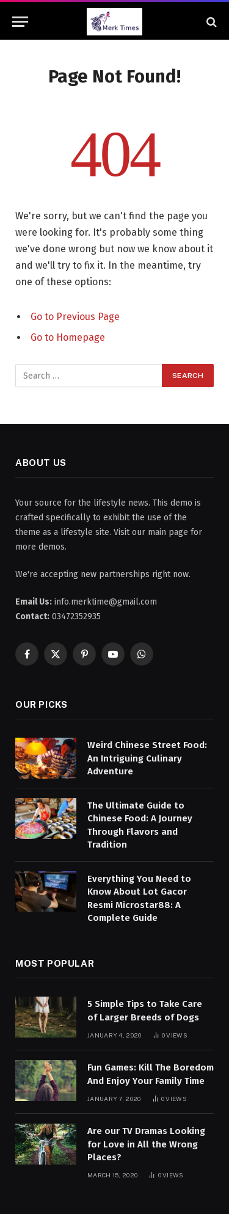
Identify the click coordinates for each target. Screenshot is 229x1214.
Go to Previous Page (75, 316)
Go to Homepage (68, 337)
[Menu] (20, 21)
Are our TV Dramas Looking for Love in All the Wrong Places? (146, 1144)
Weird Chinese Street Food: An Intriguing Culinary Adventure (147, 758)
